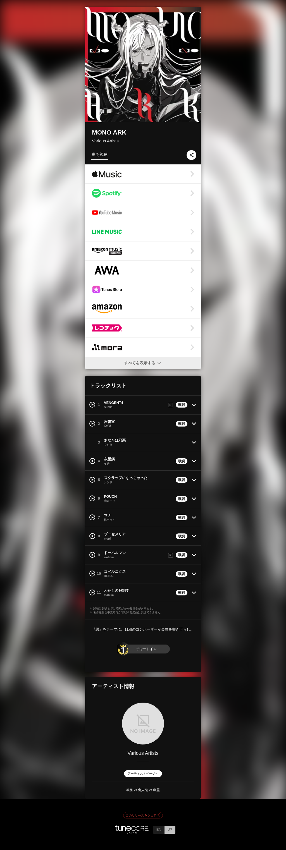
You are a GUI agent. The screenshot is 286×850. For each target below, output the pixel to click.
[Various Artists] (143, 723)
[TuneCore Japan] (132, 832)
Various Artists (105, 140)
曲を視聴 (100, 154)
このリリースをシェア (143, 815)
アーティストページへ (143, 773)
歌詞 (181, 405)
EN (158, 829)
